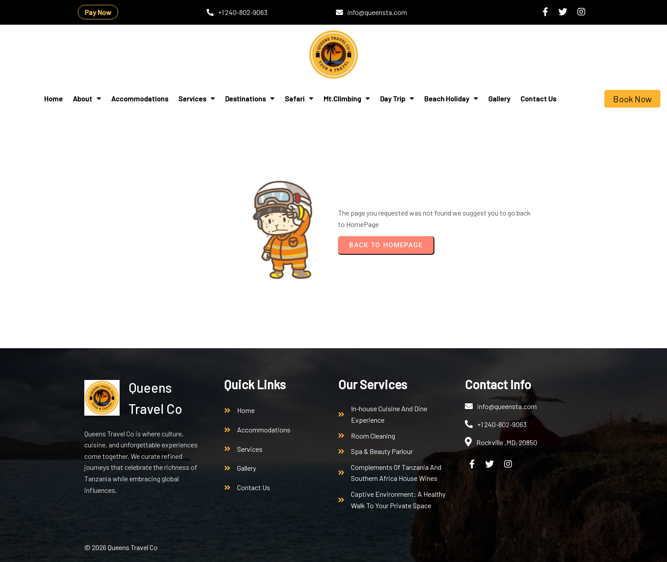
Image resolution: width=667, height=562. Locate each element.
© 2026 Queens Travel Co (121, 547)
